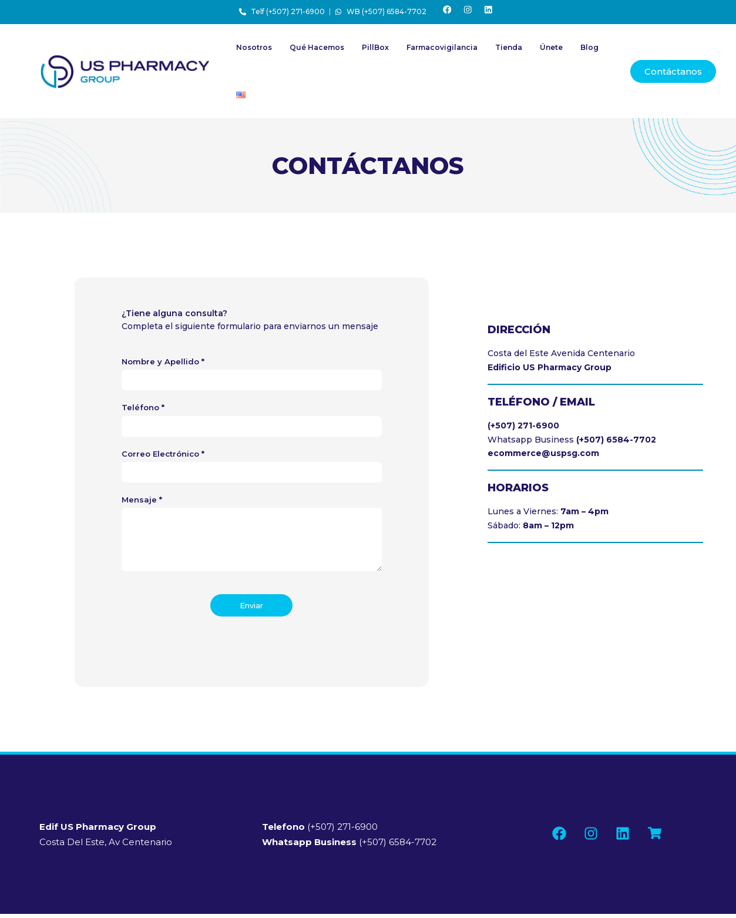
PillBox (375, 51)
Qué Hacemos (317, 51)
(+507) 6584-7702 (349, 846)
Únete (551, 51)
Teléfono (143, 411)
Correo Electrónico (163, 457)
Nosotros (254, 51)
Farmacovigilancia (442, 51)
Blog (589, 51)
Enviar (251, 609)
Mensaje (142, 503)
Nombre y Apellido (163, 365)
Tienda (508, 51)
